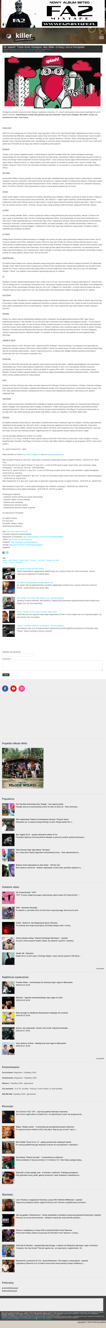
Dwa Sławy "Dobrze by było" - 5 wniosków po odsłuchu (39, 1157)
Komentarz (7, 659)
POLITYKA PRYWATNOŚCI (26, 1319)
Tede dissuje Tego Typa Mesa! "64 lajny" (33, 850)
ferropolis (33, 560)
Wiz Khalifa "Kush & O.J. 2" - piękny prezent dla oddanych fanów (43, 1142)
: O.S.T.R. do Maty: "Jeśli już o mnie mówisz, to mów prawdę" (32, 1089)
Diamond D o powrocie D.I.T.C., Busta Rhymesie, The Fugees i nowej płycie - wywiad (52, 1261)
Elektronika (13, 49)
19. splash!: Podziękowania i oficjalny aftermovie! (35, 582)
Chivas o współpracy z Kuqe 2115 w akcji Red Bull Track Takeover (44, 1230)
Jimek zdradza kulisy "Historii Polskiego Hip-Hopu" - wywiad (42, 938)
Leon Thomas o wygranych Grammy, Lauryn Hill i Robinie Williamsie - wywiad (49, 1200)
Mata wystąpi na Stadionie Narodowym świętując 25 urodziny (42, 1013)
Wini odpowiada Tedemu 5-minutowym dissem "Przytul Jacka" (42, 819)
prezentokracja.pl (10, 1288)
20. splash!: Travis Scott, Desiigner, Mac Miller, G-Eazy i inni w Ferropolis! (44, 47)
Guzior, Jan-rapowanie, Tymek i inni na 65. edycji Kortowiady (42, 1028)
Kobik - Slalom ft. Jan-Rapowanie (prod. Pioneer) (36, 923)
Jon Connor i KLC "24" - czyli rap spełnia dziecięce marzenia (41, 1112)
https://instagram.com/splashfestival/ (24, 542)
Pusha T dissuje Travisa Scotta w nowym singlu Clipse (37, 612)
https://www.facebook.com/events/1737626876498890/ (43, 537)
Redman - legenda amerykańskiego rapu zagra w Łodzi (39, 998)
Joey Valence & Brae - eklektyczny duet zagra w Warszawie (41, 1043)
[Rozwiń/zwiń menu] (101, 37)
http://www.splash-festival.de (17, 532)
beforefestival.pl (9, 1291)
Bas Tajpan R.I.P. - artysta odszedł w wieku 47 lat (36, 835)
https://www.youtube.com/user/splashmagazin (26, 545)
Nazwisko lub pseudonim (11, 652)
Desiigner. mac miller (52, 560)
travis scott (41, 560)
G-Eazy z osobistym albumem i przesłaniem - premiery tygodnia (40, 626)
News (39, 49)
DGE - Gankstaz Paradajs (26, 908)
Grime (26, 49)
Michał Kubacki (29, 51)
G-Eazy (4, 562)
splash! (4, 560)
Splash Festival (46, 49)
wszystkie (100, 968)
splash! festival (13, 560)
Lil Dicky (11, 562)
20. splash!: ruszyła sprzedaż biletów (30, 569)
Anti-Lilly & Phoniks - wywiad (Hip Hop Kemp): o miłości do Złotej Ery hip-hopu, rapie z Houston (57, 1245)
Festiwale (20, 49)
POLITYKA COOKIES (44, 1319)
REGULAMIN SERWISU (8, 1319)
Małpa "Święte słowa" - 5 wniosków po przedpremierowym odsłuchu (45, 1127)
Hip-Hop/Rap (33, 49)
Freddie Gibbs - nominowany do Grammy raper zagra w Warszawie (44, 982)
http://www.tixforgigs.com (31, 454)
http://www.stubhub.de (55, 454)
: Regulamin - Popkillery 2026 (19, 1072)
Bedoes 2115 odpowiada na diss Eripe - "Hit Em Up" (38, 865)
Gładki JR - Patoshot (24, 953)
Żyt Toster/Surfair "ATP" (26, 892)
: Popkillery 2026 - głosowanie (17, 1083)
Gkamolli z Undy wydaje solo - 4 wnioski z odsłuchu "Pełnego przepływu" (47, 1172)
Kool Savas (19, 562)
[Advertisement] (34, 644)
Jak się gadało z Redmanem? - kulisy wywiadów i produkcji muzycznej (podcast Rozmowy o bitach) (58, 1215)
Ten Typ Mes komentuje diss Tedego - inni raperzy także (39, 804)
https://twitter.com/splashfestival (20, 539)
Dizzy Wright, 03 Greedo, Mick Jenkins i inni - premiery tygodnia (40, 598)
